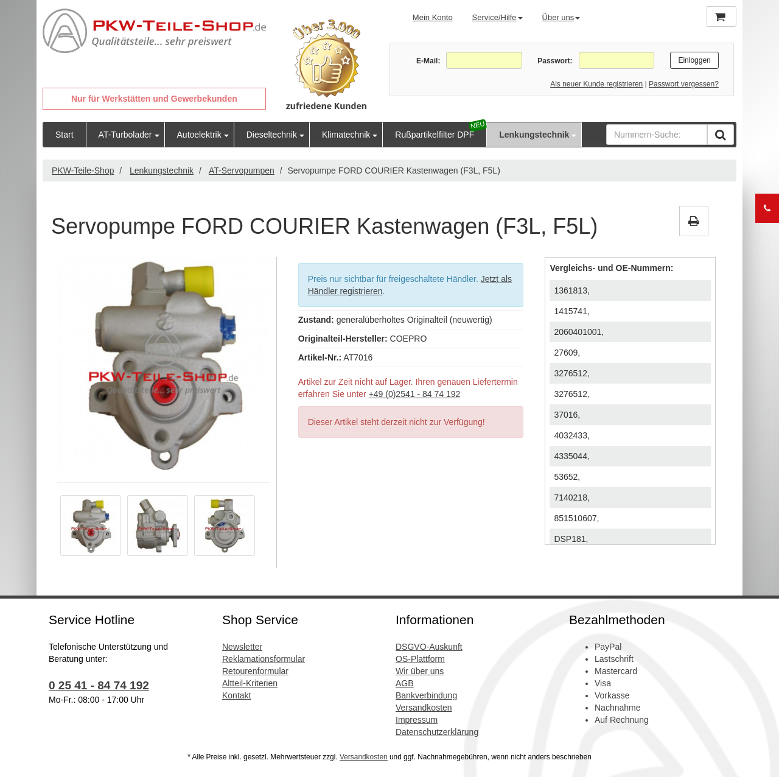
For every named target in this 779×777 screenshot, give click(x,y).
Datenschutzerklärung (437, 732)
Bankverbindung (426, 695)
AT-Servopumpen (241, 170)
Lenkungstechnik (534, 134)
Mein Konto (433, 17)
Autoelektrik (199, 134)
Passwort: (554, 61)
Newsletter (242, 647)
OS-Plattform (420, 659)
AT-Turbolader (125, 134)
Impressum (417, 720)
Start (64, 134)
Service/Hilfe (497, 17)
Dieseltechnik (271, 134)
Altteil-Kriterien (250, 683)
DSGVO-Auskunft (429, 647)
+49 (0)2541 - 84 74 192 (415, 394)
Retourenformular (255, 671)
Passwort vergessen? (684, 84)
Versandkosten (424, 707)
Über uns (561, 17)
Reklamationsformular (263, 659)
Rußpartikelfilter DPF (434, 134)
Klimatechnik (346, 134)
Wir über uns (420, 671)
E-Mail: (428, 61)
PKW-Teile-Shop (83, 170)
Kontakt (236, 695)
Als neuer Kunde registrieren (596, 84)
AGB (405, 683)
